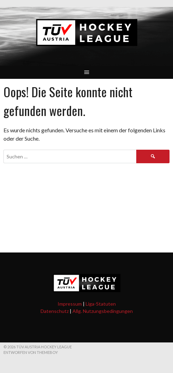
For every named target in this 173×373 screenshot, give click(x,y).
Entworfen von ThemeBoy (30, 352)
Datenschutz (55, 311)
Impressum (70, 304)
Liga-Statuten (101, 304)
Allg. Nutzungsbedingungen (102, 311)
